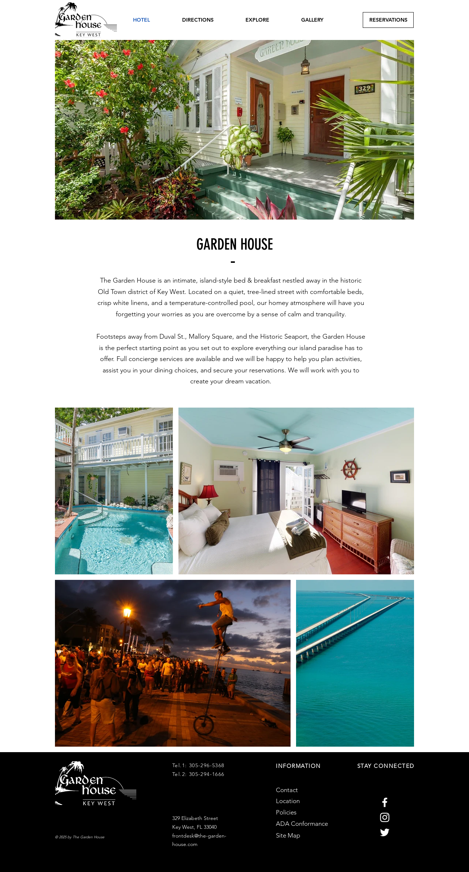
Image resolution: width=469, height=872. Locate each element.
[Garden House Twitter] (384, 832)
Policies (286, 812)
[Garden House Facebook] (384, 802)
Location (288, 801)
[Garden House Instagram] (384, 817)
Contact (287, 790)
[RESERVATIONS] (388, 20)
